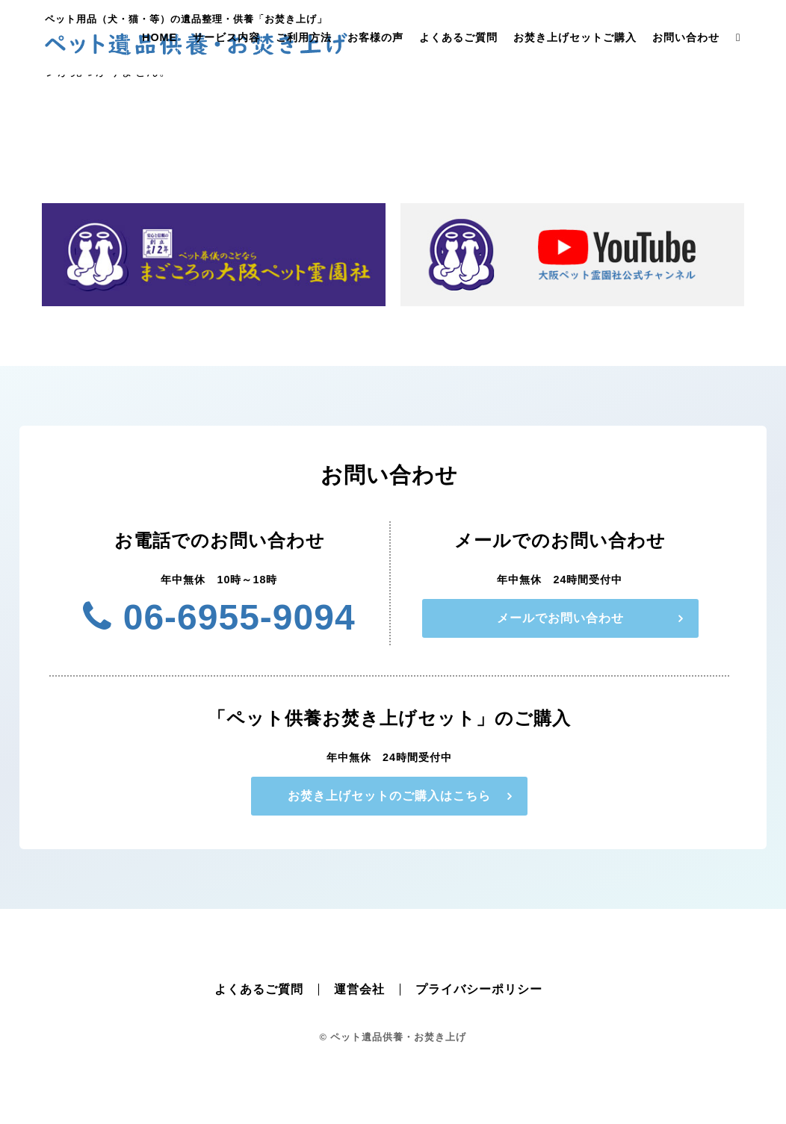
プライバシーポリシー (478, 989)
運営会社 (359, 989)
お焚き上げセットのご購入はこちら (389, 795)
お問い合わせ (686, 37)
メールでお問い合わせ (560, 618)
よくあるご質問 (458, 37)
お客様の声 (375, 37)
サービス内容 (226, 37)
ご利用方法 (304, 37)
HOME (159, 37)
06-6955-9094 (219, 617)
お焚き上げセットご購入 (575, 37)
